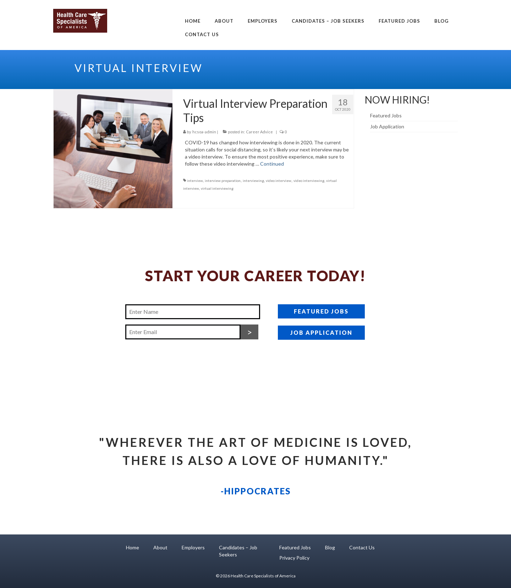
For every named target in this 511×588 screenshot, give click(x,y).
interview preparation (223, 180)
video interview (278, 180)
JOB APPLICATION (321, 332)
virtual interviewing (217, 188)
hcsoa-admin (204, 131)
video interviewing (308, 180)
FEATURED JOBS (321, 311)
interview (195, 180)
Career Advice (259, 131)
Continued (272, 164)
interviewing (253, 180)
